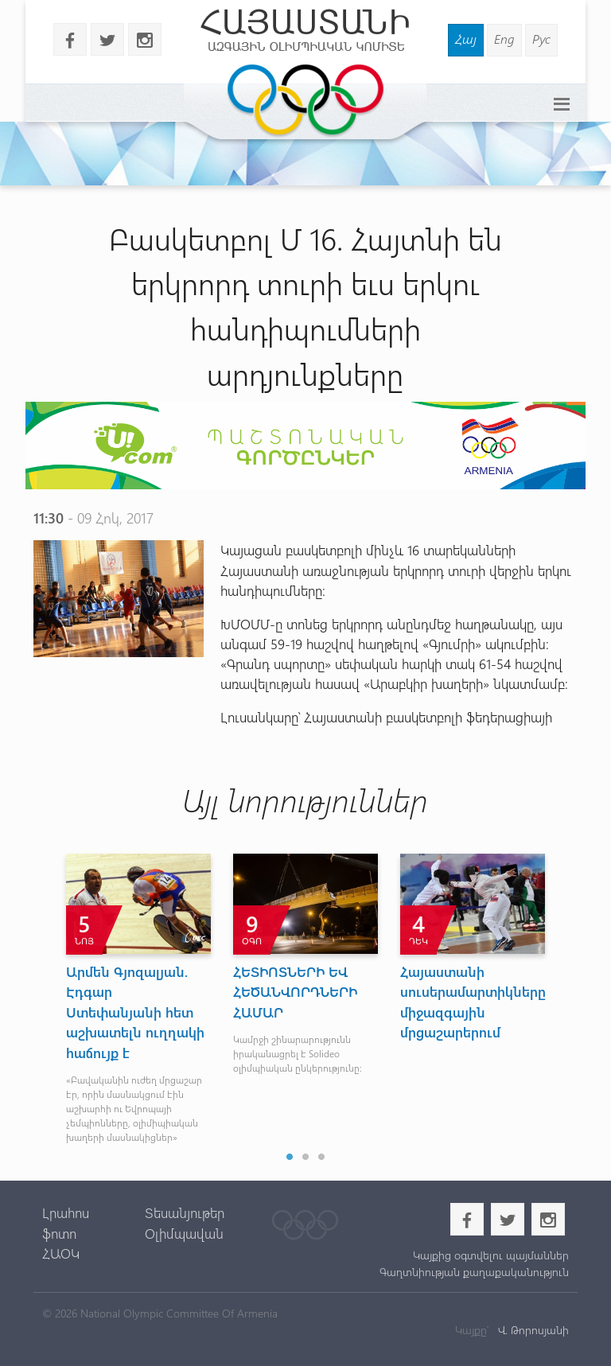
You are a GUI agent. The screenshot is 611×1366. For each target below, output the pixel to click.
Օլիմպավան (184, 1233)
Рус (541, 38)
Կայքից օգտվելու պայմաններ (491, 1255)
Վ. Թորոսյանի (532, 1329)
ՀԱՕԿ (61, 1253)
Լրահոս (65, 1212)
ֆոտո (59, 1233)
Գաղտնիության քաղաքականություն (474, 1271)
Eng (504, 38)
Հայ (466, 38)
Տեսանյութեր (184, 1212)
